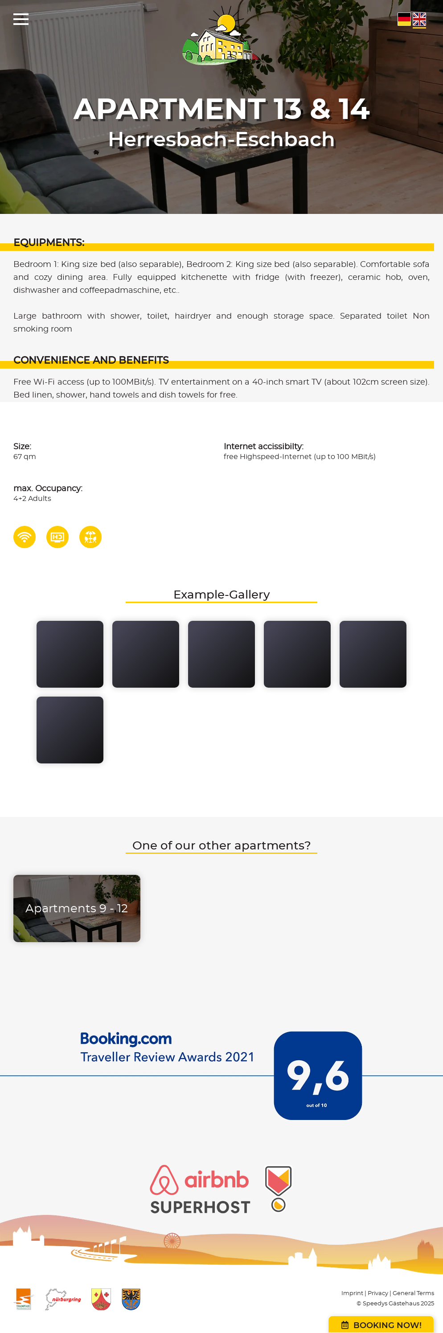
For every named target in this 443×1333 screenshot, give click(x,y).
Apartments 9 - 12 (76, 909)
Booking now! (381, 1325)
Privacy (378, 1293)
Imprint (352, 1293)
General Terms (413, 1293)
